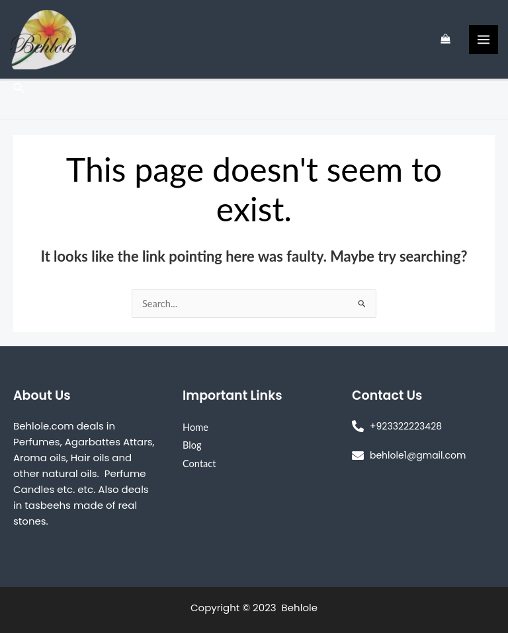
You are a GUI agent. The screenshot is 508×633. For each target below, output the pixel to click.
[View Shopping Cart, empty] (445, 39)
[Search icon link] (19, 89)
